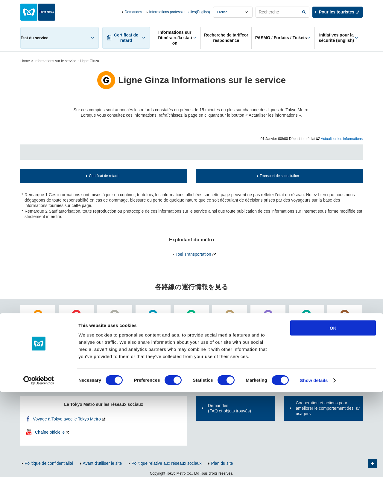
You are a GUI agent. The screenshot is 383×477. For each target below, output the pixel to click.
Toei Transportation (193, 254)
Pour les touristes (336, 12)
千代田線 (193, 323)
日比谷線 (116, 323)
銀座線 (40, 323)
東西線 (155, 323)
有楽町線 (232, 323)
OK (333, 412)
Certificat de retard (103, 176)
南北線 (308, 323)
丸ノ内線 (78, 323)
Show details (314, 465)
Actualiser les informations (342, 139)
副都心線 (346, 323)
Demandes (133, 12)
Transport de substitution (279, 176)
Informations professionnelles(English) (179, 12)
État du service (34, 38)
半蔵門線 (270, 323)
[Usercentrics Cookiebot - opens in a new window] (39, 465)
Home (25, 61)
